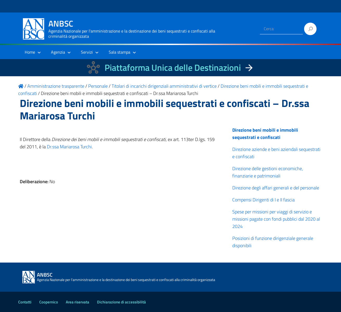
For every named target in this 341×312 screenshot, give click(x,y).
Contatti (24, 302)
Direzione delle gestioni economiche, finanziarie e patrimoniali (267, 172)
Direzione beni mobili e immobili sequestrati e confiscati (265, 133)
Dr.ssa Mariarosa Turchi (69, 146)
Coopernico (48, 302)
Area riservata (77, 302)
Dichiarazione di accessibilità (121, 302)
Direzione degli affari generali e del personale (275, 187)
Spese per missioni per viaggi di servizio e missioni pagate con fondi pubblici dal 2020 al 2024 (276, 219)
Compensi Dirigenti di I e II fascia (263, 199)
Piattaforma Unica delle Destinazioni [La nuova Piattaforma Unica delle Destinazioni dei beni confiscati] (173, 67)
